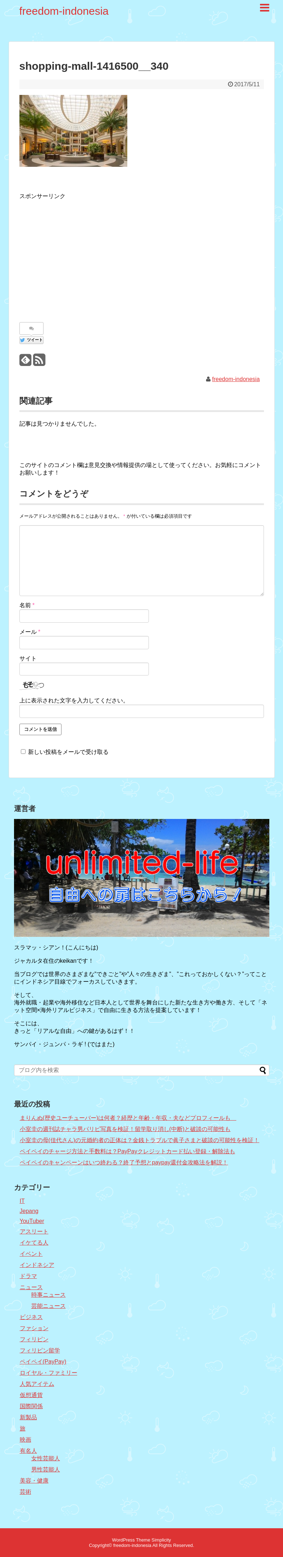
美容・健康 (34, 1481)
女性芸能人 (45, 1458)
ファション (34, 1328)
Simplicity (161, 1540)
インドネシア (37, 1265)
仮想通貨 (31, 1395)
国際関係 (31, 1406)
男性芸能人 (45, 1469)
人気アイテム (37, 1384)
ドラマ (28, 1276)
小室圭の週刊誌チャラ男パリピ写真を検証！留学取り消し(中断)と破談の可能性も (125, 1129)
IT (22, 1201)
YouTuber (32, 1221)
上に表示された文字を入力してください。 (74, 700)
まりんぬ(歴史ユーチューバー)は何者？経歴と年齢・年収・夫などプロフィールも (128, 1118)
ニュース (31, 1287)
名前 (27, 605)
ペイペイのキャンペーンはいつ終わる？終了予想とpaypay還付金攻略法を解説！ (124, 1162)
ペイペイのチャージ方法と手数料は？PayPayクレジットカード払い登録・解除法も (127, 1151)
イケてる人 (34, 1243)
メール (30, 632)
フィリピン (34, 1339)
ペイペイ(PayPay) (43, 1362)
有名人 (28, 1451)
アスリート (34, 1231)
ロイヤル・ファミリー (48, 1373)
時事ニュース (48, 1295)
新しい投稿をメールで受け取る (68, 752)
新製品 (28, 1417)
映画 (25, 1440)
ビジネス (31, 1317)
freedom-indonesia (64, 11)
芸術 (25, 1492)
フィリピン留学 (40, 1350)
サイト (28, 658)
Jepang (29, 1211)
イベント (31, 1254)
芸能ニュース (48, 1306)
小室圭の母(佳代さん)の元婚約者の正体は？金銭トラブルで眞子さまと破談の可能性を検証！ (140, 1140)
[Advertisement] (79, 257)
